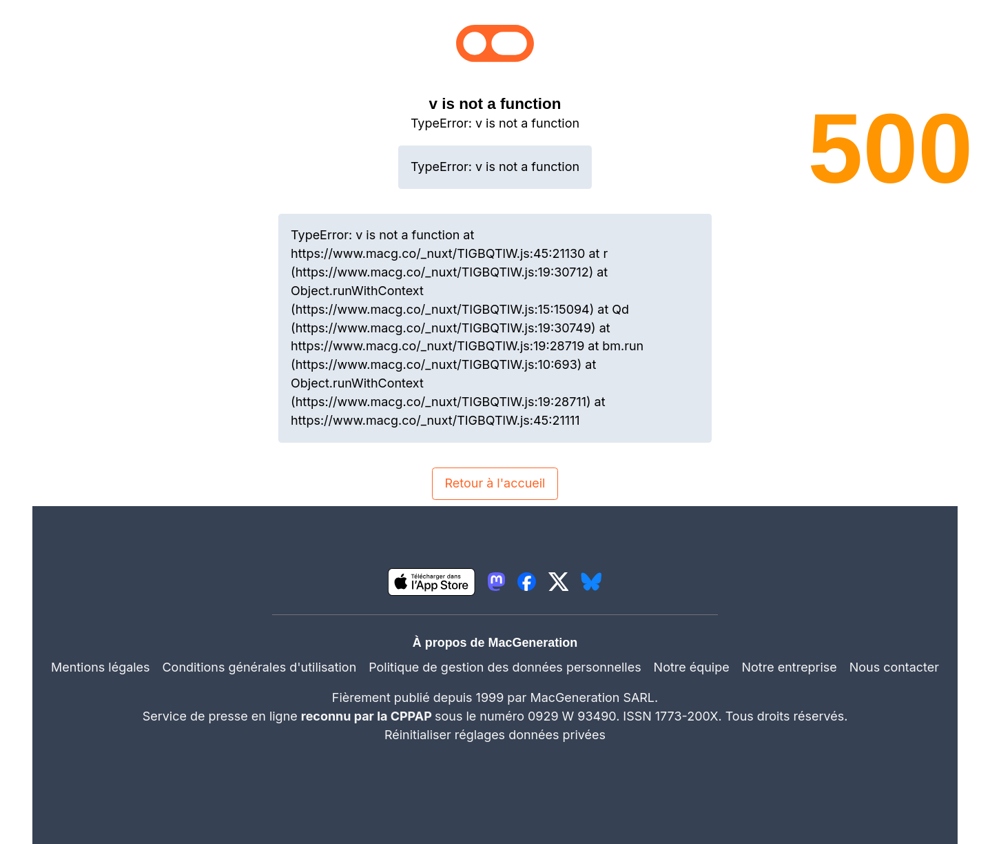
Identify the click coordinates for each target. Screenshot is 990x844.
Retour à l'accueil (495, 483)
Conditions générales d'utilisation (260, 667)
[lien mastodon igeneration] (496, 581)
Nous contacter (894, 667)
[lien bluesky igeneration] (591, 581)
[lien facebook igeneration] (526, 581)
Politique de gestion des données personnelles (505, 667)
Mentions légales (100, 667)
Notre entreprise (789, 667)
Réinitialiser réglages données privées (495, 734)
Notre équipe (692, 667)
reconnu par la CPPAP (368, 716)
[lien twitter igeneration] (558, 581)
